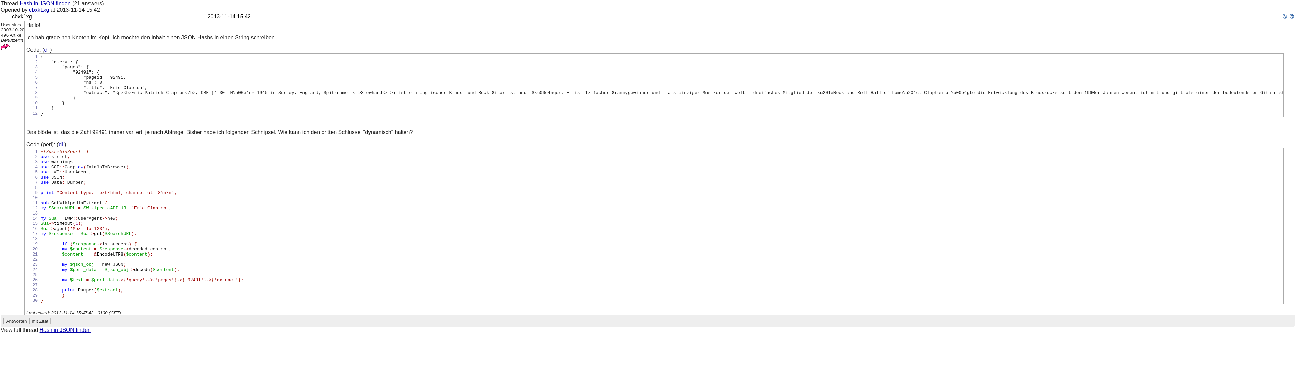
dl (46, 50)
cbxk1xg (39, 10)
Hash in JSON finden (45, 3)
